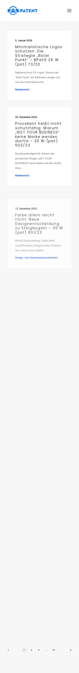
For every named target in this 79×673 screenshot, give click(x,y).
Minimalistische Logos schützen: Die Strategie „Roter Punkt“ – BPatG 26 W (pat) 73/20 (38, 55)
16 (53, 650)
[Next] (69, 651)
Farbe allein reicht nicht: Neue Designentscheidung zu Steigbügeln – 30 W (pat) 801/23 (39, 233)
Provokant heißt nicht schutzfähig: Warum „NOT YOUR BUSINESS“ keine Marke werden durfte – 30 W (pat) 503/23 (38, 134)
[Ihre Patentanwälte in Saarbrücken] (22, 10)
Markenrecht (22, 89)
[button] (69, 10)
